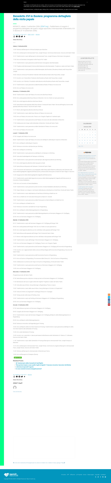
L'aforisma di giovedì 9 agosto (25, 367)
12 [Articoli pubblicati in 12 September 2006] (82, 137)
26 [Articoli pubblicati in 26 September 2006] (82, 143)
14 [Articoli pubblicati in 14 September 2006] (87, 137)
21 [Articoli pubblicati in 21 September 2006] (87, 140)
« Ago (79, 146)
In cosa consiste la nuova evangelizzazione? (29, 369)
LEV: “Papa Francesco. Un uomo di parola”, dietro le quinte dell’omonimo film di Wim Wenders (87, 174)
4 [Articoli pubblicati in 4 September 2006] (79, 135)
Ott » (82, 146)
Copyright (97, 474)
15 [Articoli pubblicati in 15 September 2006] (90, 137)
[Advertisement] (44, 449)
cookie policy (77, 6)
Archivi (38, 34)
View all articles (17, 391)
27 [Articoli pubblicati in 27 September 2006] (84, 143)
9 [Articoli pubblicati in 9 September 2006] (92, 135)
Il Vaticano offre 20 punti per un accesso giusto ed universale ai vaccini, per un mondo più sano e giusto (87, 157)
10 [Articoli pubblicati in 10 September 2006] (95, 135)
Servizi (84, 474)
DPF (68, 474)
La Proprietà (79, 474)
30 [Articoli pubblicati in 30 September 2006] (92, 143)
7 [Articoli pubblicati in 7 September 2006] (87, 135)
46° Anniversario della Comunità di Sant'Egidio (29, 363)
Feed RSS (88, 152)
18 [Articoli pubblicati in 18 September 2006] (79, 140)
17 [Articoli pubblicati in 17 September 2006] (95, 137)
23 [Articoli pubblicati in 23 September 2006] (92, 140)
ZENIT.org (44, 26)
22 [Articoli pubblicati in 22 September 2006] (90, 140)
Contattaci (103, 474)
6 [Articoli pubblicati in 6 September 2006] (84, 135)
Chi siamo (63, 474)
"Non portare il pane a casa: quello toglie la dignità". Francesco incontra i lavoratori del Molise (43, 365)
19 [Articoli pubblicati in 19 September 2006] (82, 140)
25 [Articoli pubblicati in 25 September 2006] (79, 143)
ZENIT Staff (31, 34)
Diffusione (72, 474)
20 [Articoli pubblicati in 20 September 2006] (84, 140)
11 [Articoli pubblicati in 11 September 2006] (79, 137)
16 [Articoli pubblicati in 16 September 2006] (92, 137)
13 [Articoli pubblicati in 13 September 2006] (84, 137)
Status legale (90, 474)
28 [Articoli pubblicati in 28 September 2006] (87, 143)
